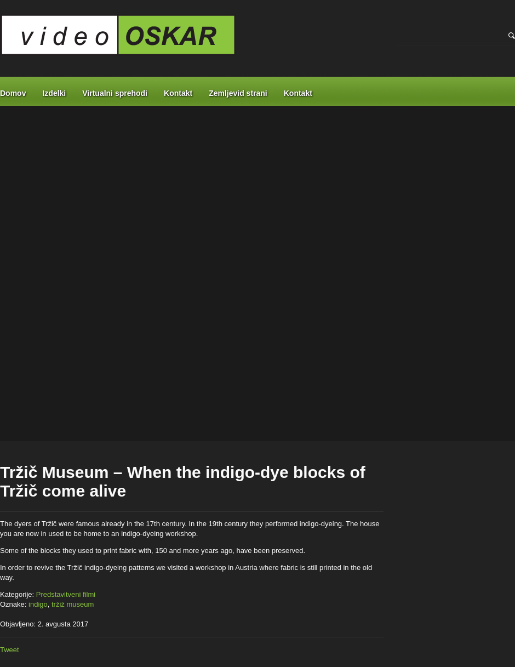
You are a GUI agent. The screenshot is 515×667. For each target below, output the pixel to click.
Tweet (9, 650)
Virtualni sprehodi (114, 93)
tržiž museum (73, 604)
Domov (13, 93)
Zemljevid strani (238, 93)
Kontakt (178, 93)
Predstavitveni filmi (65, 594)
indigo (38, 604)
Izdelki (54, 93)
